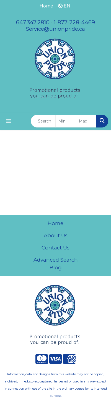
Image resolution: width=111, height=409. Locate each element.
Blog (56, 267)
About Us (56, 235)
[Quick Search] (43, 121)
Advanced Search (55, 260)
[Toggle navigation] (8, 121)
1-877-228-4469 (74, 22)
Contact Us (55, 247)
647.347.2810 (33, 22)
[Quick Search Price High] (86, 121)
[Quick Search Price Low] (65, 121)
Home (55, 223)
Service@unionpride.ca (55, 29)
